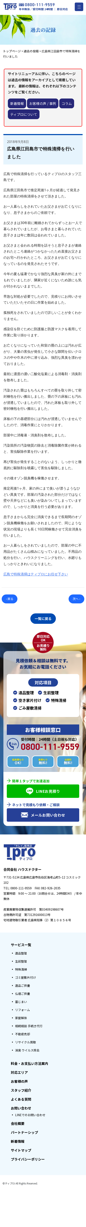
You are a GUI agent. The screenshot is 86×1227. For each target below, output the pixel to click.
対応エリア (19, 1072)
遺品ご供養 (22, 985)
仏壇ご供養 (22, 993)
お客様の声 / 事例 (42, 103)
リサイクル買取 (25, 1042)
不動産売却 (22, 1034)
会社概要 (17, 1123)
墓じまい (21, 1002)
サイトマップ (21, 1150)
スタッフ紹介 (21, 1090)
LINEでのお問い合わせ (30, 1115)
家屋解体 (21, 1018)
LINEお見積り (43, 791)
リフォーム (22, 1010)
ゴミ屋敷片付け (25, 977)
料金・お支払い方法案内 (29, 1063)
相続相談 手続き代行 (28, 1026)
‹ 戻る (9, 599)
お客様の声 (19, 1081)
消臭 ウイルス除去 (27, 1050)
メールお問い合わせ (43, 814)
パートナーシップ (24, 1132)
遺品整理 (21, 953)
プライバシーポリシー (28, 1159)
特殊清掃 (21, 969)
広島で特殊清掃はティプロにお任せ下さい (35, 574)
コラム (67, 103)
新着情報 (17, 103)
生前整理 (21, 961)
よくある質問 (21, 1099)
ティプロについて (23, 114)
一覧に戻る (43, 618)
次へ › (76, 599)
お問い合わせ (21, 1108)
